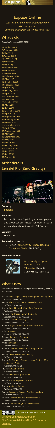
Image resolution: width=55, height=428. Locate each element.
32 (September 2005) (11, 136)
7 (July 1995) (7, 64)
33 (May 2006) (8, 139)
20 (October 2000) (10, 102)
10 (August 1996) (9, 73)
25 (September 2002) (11, 116)
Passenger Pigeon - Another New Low (26, 392)
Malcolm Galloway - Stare (21, 319)
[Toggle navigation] (9, 9)
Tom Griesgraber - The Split (21, 380)
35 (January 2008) (9, 145)
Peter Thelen (21, 248)
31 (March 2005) (9, 133)
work (23, 412)
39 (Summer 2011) (10, 157)
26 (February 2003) (10, 119)
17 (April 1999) (8, 93)
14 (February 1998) (10, 84)
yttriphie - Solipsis (17, 386)
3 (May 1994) (7, 53)
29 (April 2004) (8, 128)
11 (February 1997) (10, 76)
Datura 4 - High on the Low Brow (24, 403)
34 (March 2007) (9, 142)
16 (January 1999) (9, 90)
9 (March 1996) (8, 70)
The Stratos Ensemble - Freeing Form (25, 302)
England (8, 209)
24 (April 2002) (8, 113)
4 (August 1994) (9, 56)
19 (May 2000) (8, 99)
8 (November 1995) (10, 67)
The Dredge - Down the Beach (23, 314)
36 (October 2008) (10, 148)
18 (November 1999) (11, 96)
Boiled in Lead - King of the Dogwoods (26, 308)
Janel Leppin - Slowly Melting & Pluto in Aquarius (31, 296)
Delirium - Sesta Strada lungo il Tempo (27, 348)
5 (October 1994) (9, 58)
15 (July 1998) (8, 87)
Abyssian (12, 331)
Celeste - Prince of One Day (21, 354)
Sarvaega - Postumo (19, 337)
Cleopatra (30, 268)
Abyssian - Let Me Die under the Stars (26, 325)
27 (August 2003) (9, 122)
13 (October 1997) (10, 82)
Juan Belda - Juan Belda (19, 374)
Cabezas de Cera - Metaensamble (25, 397)
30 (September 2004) (11, 131)
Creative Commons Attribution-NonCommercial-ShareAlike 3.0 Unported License (24, 420)
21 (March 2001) (9, 105)
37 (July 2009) (8, 151)
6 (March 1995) (8, 61)
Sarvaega (12, 342)
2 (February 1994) (9, 50)
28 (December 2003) (11, 125)
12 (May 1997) (8, 79)
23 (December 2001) (11, 110)
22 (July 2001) (8, 108)
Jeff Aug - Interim (16, 368)
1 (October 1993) (9, 47)
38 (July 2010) (8, 154)
